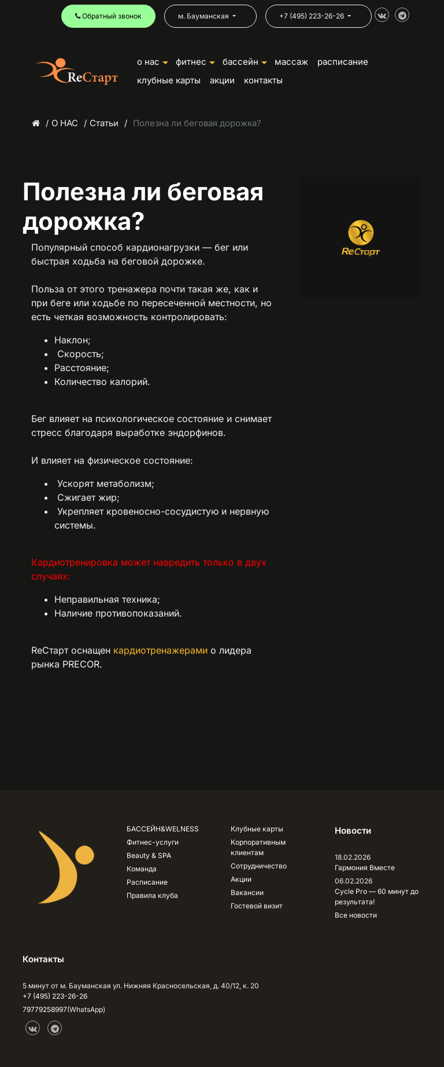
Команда (142, 868)
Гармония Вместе (365, 867)
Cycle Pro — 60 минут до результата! (377, 896)
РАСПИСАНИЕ (342, 61)
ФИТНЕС (195, 61)
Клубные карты (257, 828)
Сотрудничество (259, 865)
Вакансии (247, 892)
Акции (241, 879)
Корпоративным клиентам (258, 847)
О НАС (152, 61)
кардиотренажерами (160, 650)
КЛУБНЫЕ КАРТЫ (169, 80)
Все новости (356, 915)
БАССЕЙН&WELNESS (163, 828)
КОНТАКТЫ (263, 80)
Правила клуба (152, 895)
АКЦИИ (222, 80)
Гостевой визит (257, 905)
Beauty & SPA (149, 855)
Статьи (104, 123)
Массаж (291, 61)
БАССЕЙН (245, 61)
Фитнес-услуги (153, 842)
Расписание (147, 882)
